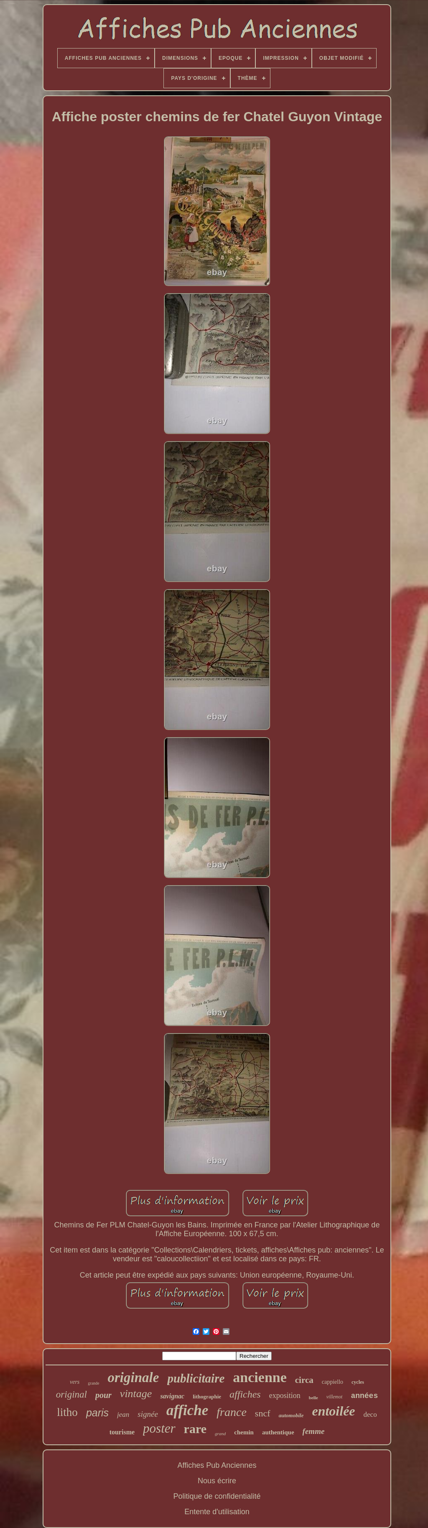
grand (220, 1433)
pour (103, 1395)
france (232, 1412)
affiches (245, 1394)
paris (97, 1412)
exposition (285, 1395)
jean (123, 1414)
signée (148, 1414)
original (71, 1394)
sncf (262, 1413)
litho (67, 1412)
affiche (187, 1410)
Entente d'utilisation (217, 1512)
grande (93, 1383)
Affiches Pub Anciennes (217, 1465)
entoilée (333, 1410)
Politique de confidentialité (216, 1496)
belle (313, 1397)
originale (133, 1377)
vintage (136, 1394)
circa (304, 1380)
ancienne (259, 1377)
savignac (172, 1396)
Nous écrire (217, 1481)
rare (195, 1429)
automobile (291, 1415)
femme (314, 1431)
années (364, 1396)
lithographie (207, 1396)
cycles (358, 1382)
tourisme (122, 1432)
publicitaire (195, 1378)
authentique (278, 1432)
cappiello (332, 1382)
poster (159, 1428)
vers (74, 1382)
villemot (334, 1397)
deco (370, 1414)
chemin (244, 1432)
